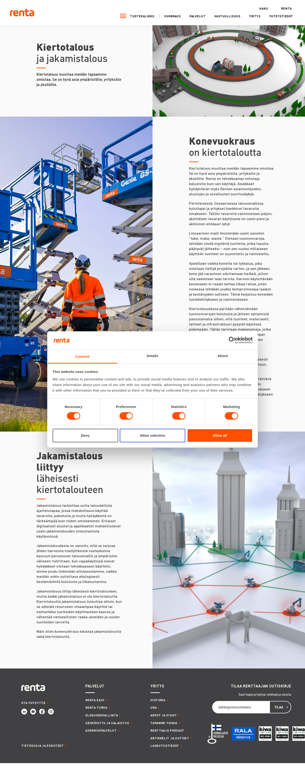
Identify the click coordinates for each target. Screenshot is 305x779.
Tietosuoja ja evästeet (42, 745)
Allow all (220, 435)
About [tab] (223, 356)
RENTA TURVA (96, 707)
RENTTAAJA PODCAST (167, 730)
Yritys (249, 16)
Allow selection (152, 435)
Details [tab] (152, 356)
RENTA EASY (95, 700)
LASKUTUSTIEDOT (164, 745)
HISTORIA (157, 700)
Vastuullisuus (222, 16)
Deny (85, 435)
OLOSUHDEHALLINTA (101, 715)
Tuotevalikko (137, 16)
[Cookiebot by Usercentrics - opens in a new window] (232, 340)
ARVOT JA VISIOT (163, 715)
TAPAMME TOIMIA (163, 723)
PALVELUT (94, 686)
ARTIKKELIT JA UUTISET (169, 738)
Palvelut (192, 16)
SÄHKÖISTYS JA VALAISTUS (107, 723)
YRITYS (157, 686)
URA (153, 707)
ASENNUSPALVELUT (101, 730)
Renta (281, 8)
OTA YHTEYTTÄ (33, 703)
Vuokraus (167, 16)
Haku (258, 8)
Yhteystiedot (276, 16)
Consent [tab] (82, 356)
